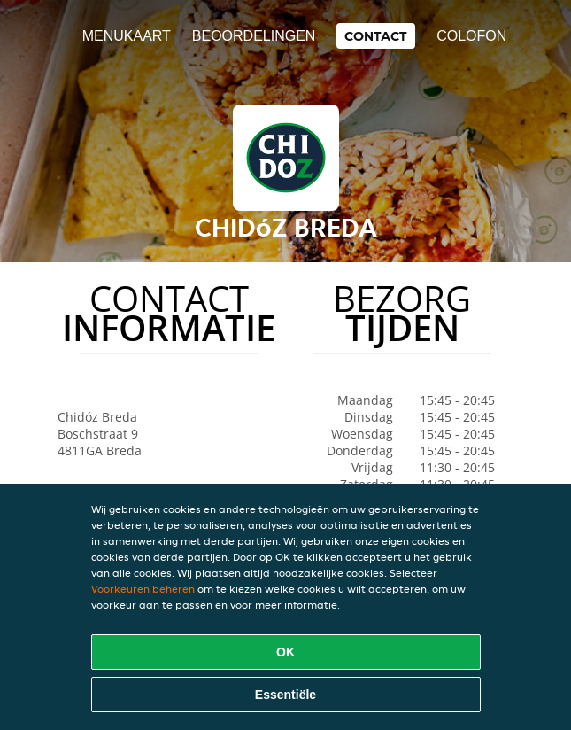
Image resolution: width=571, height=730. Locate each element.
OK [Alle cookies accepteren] (285, 652)
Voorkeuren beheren (143, 588)
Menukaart (126, 35)
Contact (375, 36)
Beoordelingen (254, 35)
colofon (471, 35)
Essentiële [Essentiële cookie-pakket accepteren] (285, 694)
